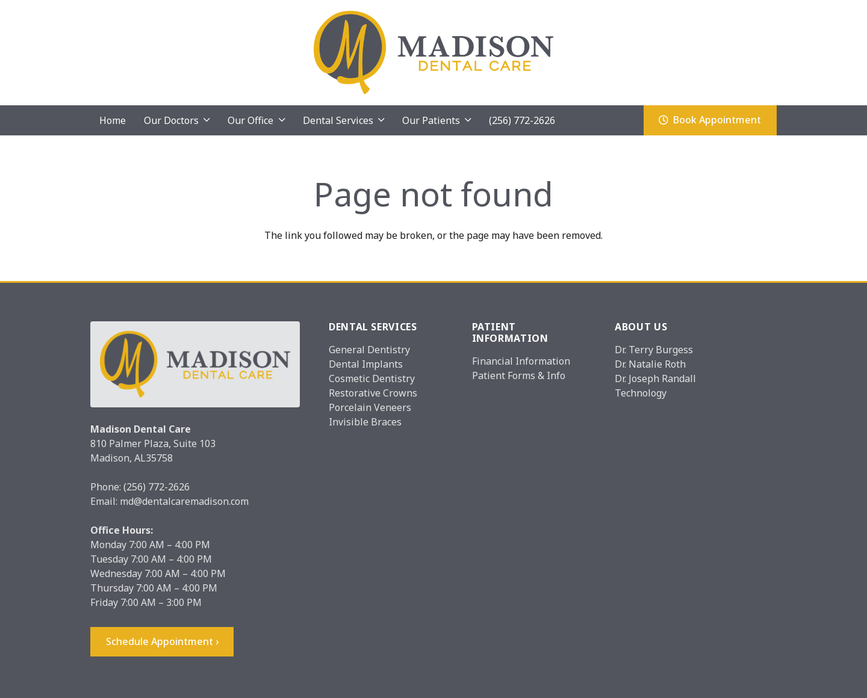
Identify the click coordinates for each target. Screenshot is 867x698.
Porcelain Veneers (370, 407)
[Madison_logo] (434, 53)
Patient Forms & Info (518, 375)
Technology (641, 393)
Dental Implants (366, 364)
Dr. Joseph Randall (655, 378)
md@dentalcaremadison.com (184, 501)
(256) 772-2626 (156, 486)
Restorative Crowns (373, 393)
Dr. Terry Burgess (654, 349)
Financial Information (521, 361)
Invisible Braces (365, 421)
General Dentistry (369, 349)
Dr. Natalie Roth (650, 364)
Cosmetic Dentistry (372, 378)
